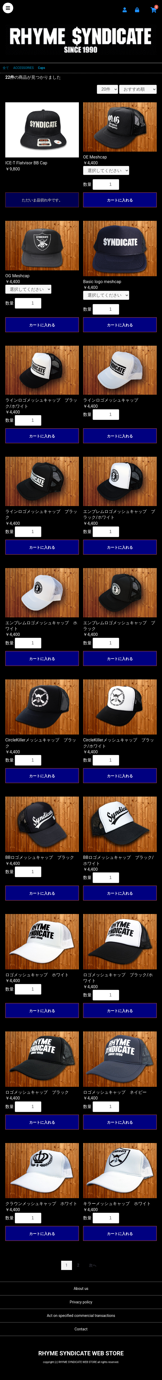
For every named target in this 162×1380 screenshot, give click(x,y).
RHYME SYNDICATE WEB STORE (81, 36)
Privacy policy (81, 1302)
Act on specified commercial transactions (81, 1315)
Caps (41, 68)
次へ (92, 1265)
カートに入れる (120, 200)
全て (6, 68)
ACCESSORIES (23, 68)
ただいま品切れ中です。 (42, 200)
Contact (81, 1329)
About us (81, 1288)
